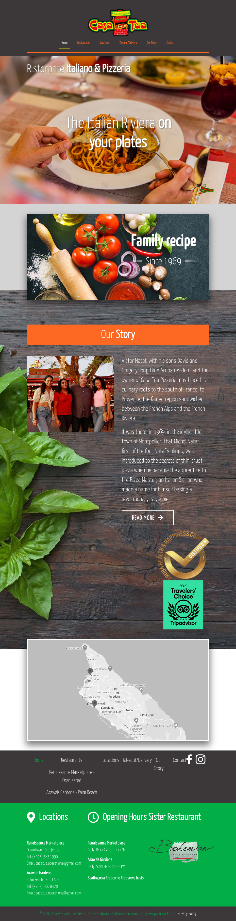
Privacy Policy (187, 914)
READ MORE (147, 517)
